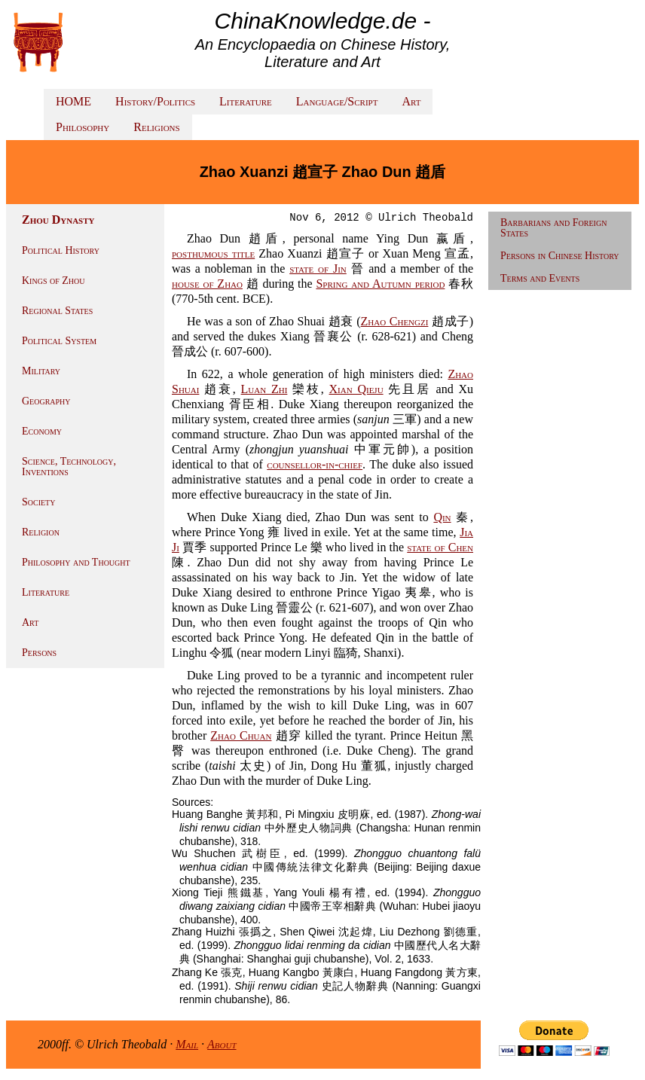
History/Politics (155, 101)
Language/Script (337, 101)
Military (41, 371)
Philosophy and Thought (76, 562)
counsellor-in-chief (314, 464)
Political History (60, 250)
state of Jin (318, 268)
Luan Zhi (264, 389)
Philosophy (82, 127)
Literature (245, 101)
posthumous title (213, 253)
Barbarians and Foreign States (553, 228)
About (222, 1044)
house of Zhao (207, 283)
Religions (156, 127)
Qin (442, 517)
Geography (46, 401)
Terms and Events (539, 278)
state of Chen (440, 547)
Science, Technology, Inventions (69, 466)
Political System (59, 340)
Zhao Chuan (240, 735)
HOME (73, 101)
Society (38, 502)
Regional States (57, 310)
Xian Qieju (356, 389)
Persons (39, 652)
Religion (41, 532)
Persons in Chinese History (559, 255)
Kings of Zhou (53, 280)
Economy (42, 431)
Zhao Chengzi (395, 321)
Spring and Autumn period (380, 283)
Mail (187, 1044)
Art (411, 101)
